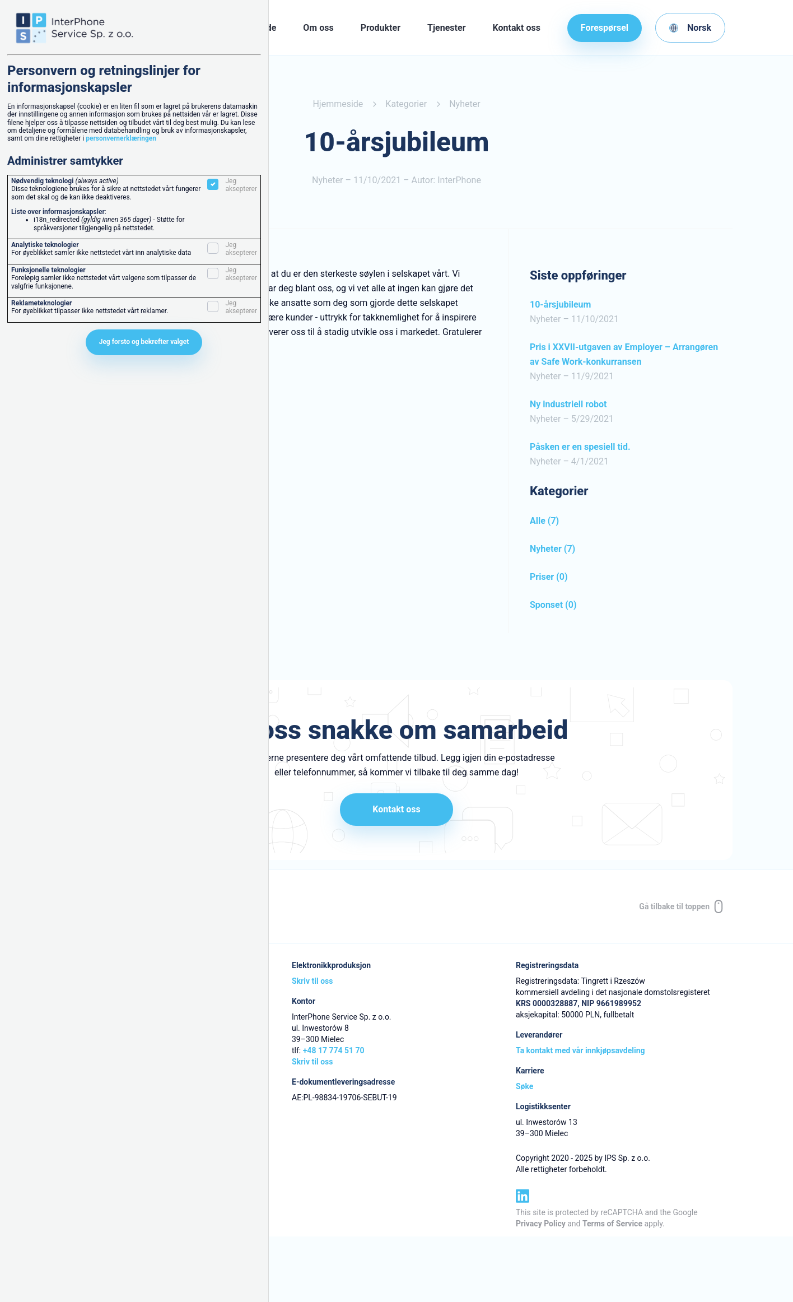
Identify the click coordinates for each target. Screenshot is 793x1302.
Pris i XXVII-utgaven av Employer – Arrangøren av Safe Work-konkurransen (624, 354)
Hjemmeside (337, 104)
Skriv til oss (312, 982)
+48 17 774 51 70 (334, 1051)
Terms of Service (612, 1224)
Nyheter (464, 104)
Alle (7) (544, 520)
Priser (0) (549, 576)
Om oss (318, 27)
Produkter (380, 27)
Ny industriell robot (568, 404)
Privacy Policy (541, 1224)
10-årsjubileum (560, 304)
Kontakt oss (516, 27)
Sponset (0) (553, 604)
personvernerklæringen (121, 138)
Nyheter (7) (552, 548)
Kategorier (406, 104)
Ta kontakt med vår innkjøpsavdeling (580, 1051)
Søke (524, 1087)
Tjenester (446, 27)
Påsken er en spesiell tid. (580, 446)
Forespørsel (604, 27)
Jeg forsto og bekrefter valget (144, 342)
